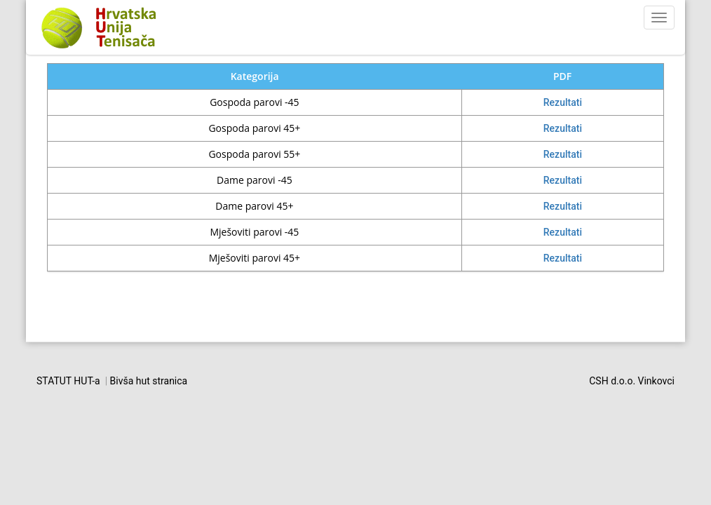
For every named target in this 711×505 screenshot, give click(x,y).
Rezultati (562, 102)
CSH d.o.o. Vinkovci (632, 380)
